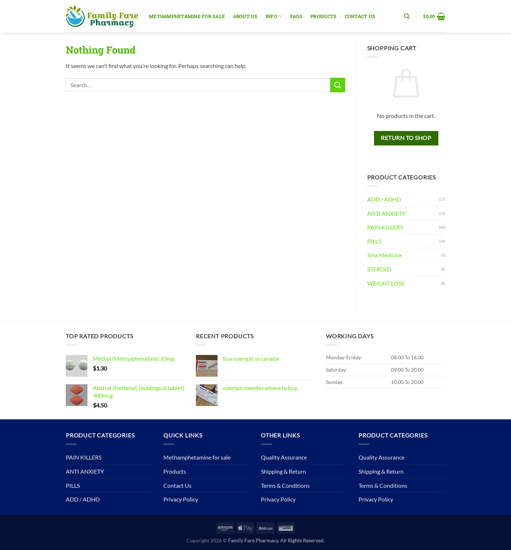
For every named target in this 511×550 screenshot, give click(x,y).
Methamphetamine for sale (187, 16)
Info (274, 16)
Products (323, 16)
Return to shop (406, 138)
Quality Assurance (284, 457)
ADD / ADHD (384, 199)
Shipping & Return (283, 471)
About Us (245, 16)
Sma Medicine (384, 254)
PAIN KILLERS (385, 227)
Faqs (296, 16)
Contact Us (360, 16)
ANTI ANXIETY (386, 213)
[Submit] (337, 85)
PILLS (374, 241)
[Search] (406, 16)
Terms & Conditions (285, 485)
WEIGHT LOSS (385, 283)
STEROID (379, 269)
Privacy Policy (180, 499)
